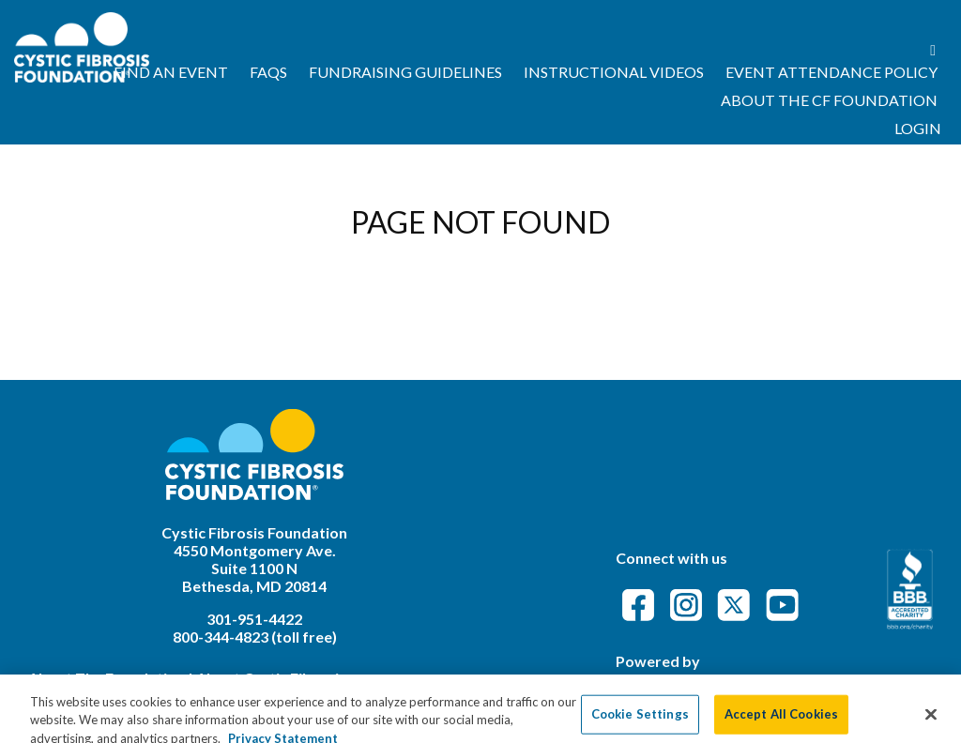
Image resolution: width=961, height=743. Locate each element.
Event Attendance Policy (831, 72)
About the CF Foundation (829, 100)
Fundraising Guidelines (405, 72)
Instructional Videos (614, 72)
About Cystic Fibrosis (271, 678)
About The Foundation (106, 678)
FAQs (268, 72)
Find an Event (171, 72)
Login (917, 128)
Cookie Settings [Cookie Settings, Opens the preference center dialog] (640, 722)
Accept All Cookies (781, 722)
